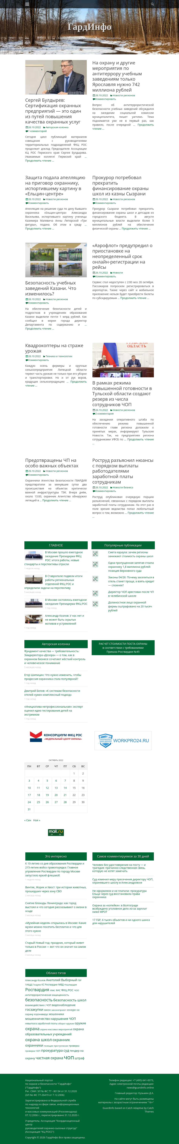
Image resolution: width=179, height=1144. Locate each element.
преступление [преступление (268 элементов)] (61, 1045)
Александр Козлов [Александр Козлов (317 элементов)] (35, 980)
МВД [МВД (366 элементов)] (61, 984)
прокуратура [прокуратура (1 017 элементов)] (52, 1050)
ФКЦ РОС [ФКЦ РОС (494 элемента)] (67, 990)
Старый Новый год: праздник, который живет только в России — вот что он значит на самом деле (55, 946)
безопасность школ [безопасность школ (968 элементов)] (69, 1000)
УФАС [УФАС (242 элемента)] (52, 990)
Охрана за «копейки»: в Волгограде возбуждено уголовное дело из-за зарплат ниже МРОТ (119, 909)
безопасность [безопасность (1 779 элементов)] (39, 999)
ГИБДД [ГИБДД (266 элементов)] (28, 984)
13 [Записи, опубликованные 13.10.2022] (56, 788)
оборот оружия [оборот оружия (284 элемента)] (66, 1023)
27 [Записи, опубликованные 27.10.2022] (56, 802)
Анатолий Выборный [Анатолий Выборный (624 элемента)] (61, 980)
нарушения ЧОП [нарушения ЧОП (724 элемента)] (63, 1018)
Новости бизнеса (123, 487)
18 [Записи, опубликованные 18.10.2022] (38, 795)
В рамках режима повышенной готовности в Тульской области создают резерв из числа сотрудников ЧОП (122, 394)
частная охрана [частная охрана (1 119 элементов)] (49, 1057)
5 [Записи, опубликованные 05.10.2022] (47, 780)
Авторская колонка (57, 127)
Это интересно (56, 856)
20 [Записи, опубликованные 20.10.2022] (56, 795)
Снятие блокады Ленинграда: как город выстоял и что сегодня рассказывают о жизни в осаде (56, 907)
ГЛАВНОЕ (56, 545)
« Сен (27, 820)
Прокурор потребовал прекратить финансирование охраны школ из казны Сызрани (120, 185)
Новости (118, 272)
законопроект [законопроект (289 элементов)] (58, 1009)
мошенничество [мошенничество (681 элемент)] (37, 1019)
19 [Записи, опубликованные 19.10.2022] (47, 795)
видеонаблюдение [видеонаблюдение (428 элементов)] (64, 1005)
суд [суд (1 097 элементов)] (66, 1050)
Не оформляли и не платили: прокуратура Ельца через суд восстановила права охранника (119, 894)
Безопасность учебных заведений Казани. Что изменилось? (50, 288)
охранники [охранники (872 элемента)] (34, 1045)
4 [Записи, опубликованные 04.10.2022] (38, 780)
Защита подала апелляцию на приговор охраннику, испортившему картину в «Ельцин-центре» (55, 185)
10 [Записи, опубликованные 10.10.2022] (29, 788)
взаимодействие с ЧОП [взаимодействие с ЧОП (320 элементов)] (38, 1005)
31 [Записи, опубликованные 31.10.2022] (29, 809)
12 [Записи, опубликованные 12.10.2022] (47, 788)
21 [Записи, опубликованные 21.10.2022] (65, 795)
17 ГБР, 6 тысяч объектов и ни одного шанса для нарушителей (121, 921)
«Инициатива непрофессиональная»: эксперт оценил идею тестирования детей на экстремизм (53, 710)
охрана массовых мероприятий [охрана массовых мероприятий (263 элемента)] (56, 1029)
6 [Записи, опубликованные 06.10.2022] (56, 780)
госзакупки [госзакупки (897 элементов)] (34, 1009)
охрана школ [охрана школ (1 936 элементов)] (38, 1039)
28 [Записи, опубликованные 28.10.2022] (65, 802)
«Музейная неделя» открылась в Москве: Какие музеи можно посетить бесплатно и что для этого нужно (55, 927)
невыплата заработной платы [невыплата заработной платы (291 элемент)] (41, 1023)
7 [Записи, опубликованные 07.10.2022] (65, 780)
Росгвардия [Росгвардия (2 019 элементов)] (37, 989)
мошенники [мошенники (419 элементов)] (56, 1014)
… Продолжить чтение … (135, 228)
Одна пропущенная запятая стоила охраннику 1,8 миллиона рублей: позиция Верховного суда (131, 566)
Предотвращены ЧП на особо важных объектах (51, 463)
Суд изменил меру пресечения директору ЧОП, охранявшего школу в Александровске (122, 880)
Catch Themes (149, 1109)
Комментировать (105, 99)
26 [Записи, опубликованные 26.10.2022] (47, 802)
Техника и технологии (59, 356)
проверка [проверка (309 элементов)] (74, 1045)
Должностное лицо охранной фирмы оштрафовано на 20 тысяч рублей (130, 606)
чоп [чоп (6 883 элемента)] (69, 1057)
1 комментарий (37, 131)
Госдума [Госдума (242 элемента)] (37, 984)
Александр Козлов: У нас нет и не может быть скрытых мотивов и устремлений (64, 619)
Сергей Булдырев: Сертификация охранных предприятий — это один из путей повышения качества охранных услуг (53, 111)
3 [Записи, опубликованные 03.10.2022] (29, 780)
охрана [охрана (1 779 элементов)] (32, 1028)
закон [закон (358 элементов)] (47, 1009)
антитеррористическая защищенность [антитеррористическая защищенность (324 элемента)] (47, 995)
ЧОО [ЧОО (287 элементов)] (76, 990)
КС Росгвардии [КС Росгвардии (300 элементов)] (49, 984)
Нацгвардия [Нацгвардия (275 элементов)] (70, 984)
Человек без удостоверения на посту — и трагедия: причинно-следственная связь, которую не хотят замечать (119, 868)
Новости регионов (124, 95)
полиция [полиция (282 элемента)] (48, 1045)
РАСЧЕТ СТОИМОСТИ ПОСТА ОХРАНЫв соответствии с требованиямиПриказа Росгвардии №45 (123, 647)
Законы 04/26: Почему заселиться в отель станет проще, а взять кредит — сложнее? (131, 581)
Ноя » (36, 820)
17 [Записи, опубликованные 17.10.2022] (29, 795)
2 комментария (104, 413)
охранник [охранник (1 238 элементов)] (61, 1039)
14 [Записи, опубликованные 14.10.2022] (65, 788)
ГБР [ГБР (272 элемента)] (79, 980)
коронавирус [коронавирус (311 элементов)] (41, 1014)
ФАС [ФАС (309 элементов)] (58, 990)
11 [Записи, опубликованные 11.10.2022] (38, 788)
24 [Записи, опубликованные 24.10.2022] (29, 802)
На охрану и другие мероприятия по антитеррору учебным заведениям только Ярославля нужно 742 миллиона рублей (117, 76)
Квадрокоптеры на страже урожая (54, 348)
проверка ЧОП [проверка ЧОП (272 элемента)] (32, 1050)
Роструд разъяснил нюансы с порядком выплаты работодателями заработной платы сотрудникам (122, 471)
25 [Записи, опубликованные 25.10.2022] (38, 802)
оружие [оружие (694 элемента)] (80, 1023)
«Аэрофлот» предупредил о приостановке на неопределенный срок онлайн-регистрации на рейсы (122, 256)
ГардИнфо (89, 26)
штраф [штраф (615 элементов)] (79, 1058)
